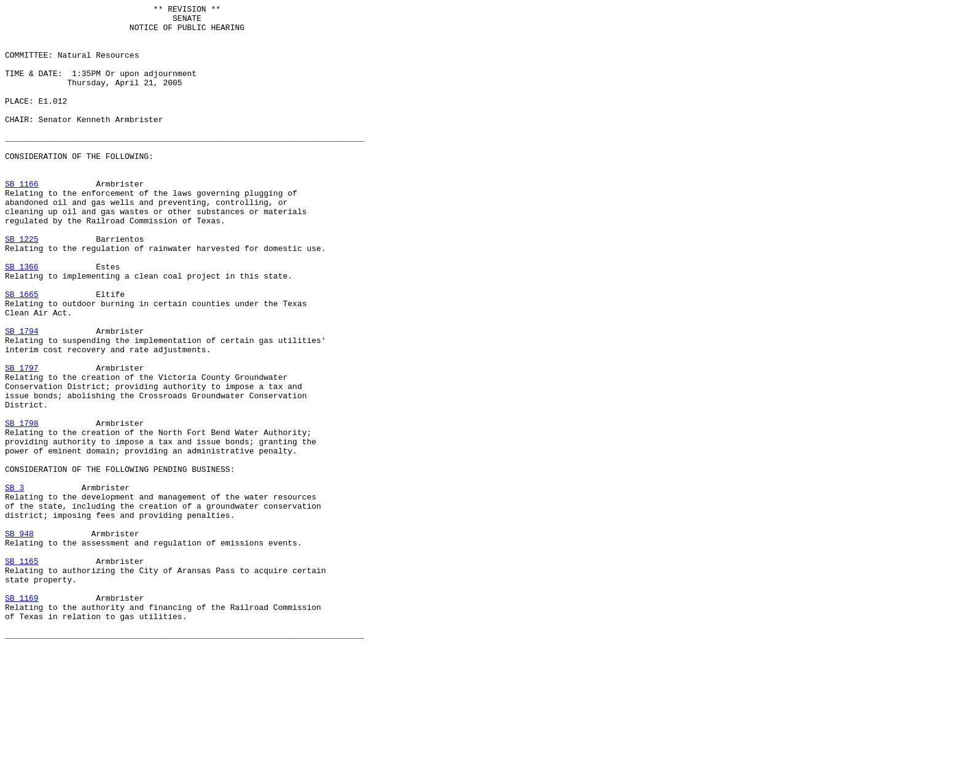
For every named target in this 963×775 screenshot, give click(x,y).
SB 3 (14, 584)
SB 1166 (22, 220)
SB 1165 (22, 673)
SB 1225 (22, 286)
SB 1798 (22, 507)
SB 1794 (22, 397)
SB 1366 (22, 319)
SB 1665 (22, 352)
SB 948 (19, 640)
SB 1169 (22, 717)
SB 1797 (22, 441)
